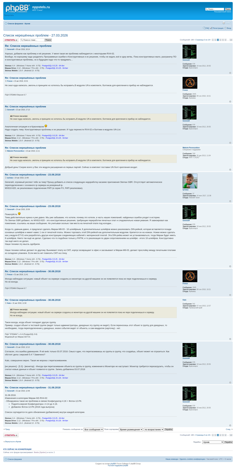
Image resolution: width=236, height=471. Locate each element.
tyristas (10, 178)
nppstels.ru (41, 7)
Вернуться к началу (230, 73)
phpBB (112, 464)
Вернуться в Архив (13, 442)
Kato (9, 303)
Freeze (9, 81)
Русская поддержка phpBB (118, 465)
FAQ (207, 28)
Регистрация (218, 28)
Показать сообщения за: (83, 429)
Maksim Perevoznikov (15, 151)
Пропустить (9, 15)
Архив (27, 24)
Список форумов (15, 24)
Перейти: (197, 442)
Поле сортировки (123, 429)
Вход (229, 28)
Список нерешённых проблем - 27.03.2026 (35, 35)
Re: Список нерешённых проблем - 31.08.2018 (32, 387)
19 (231, 40)
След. (228, 429)
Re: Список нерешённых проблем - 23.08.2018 (32, 174)
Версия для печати (224, 22)
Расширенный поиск (222, 12)
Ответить (11, 40)
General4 (10, 49)
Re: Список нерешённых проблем (28, 45)
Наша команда (172, 459)
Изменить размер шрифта (228, 22)
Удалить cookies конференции (192, 459)
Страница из (202, 40)
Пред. (7, 429)
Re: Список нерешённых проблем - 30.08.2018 (32, 271)
